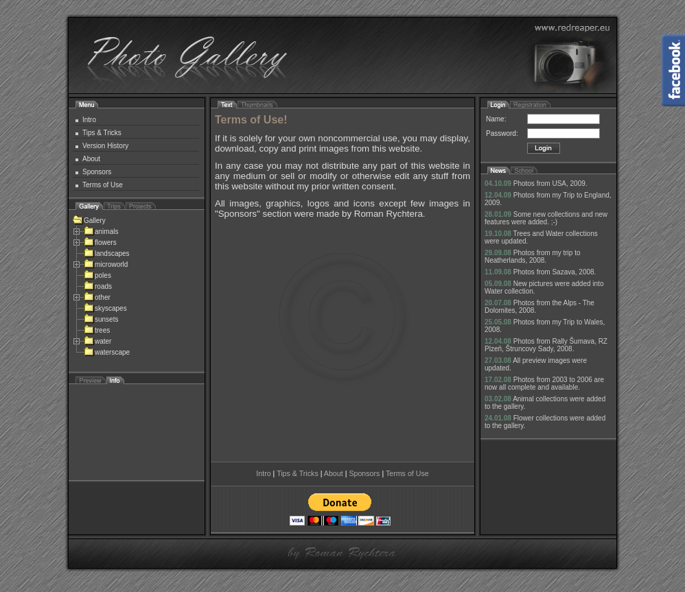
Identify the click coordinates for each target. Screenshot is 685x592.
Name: (496, 119)
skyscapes (105, 308)
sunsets (101, 319)
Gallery (89, 220)
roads (98, 286)
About (91, 159)
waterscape (107, 352)
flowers (100, 242)
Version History (105, 146)
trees (97, 330)
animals (101, 231)
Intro (89, 119)
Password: (502, 133)
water (97, 341)
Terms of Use (102, 185)
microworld (106, 264)
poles (97, 275)
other (97, 297)
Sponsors (96, 172)
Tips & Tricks (101, 133)
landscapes (107, 253)
